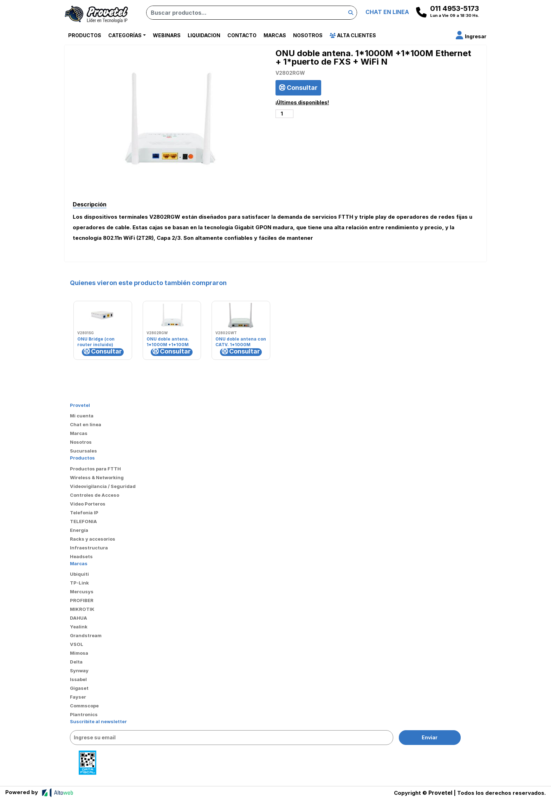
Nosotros (308, 35)
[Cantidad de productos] (284, 114)
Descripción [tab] (89, 204)
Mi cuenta (81, 415)
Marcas (275, 35)
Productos (84, 35)
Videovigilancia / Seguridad (103, 486)
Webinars (167, 35)
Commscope (84, 705)
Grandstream (86, 635)
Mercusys (81, 591)
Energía (79, 530)
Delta (76, 662)
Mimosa (79, 653)
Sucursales (83, 451)
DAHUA (78, 618)
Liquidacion (204, 35)
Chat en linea (85, 424)
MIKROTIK (82, 609)
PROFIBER (81, 600)
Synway (79, 670)
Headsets (81, 556)
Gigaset (79, 688)
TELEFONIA (83, 521)
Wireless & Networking (97, 477)
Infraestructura (89, 547)
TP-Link (79, 583)
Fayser (78, 697)
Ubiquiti (79, 574)
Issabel (78, 679)
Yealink (78, 626)
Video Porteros (87, 504)
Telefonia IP (84, 512)
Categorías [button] (125, 35)
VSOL (76, 644)
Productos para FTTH (95, 468)
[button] (471, 36)
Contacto (242, 35)
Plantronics (84, 714)
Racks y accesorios (92, 539)
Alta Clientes (353, 35)
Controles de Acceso (94, 495)
